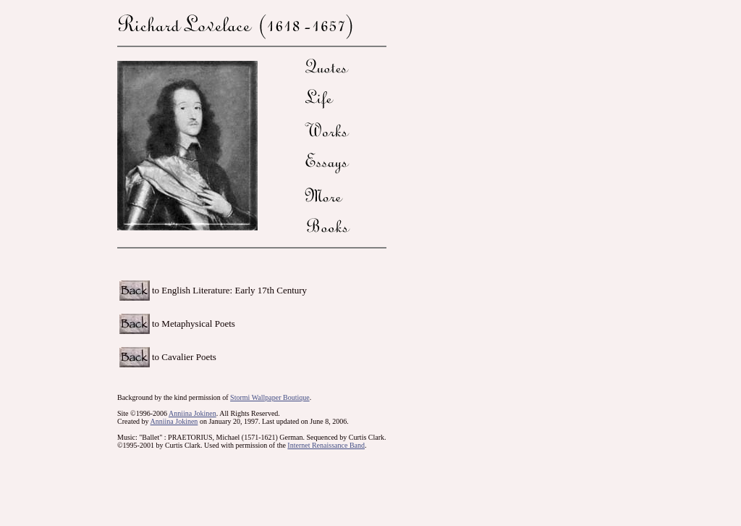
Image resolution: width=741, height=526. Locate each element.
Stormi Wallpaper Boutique (270, 397)
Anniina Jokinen (192, 413)
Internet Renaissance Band (326, 445)
